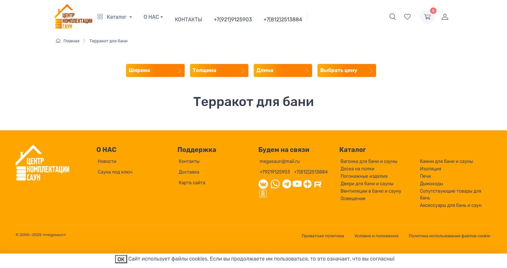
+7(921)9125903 (233, 19)
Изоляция (430, 169)
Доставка (189, 172)
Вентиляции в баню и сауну (370, 191)
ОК (121, 259)
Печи (425, 176)
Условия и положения (376, 235)
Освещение (352, 198)
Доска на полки (357, 169)
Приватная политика (323, 235)
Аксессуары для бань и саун (451, 205)
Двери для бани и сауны (366, 184)
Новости (107, 161)
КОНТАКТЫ (188, 19)
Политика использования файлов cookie (449, 235)
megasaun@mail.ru (280, 161)
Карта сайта (192, 183)
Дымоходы (431, 184)
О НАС (151, 17)
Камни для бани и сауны (446, 161)
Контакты (189, 161)
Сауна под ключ (115, 172)
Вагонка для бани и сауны (368, 161)
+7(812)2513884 (283, 19)
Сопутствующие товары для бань (450, 194)
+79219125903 (275, 172)
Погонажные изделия (363, 176)
